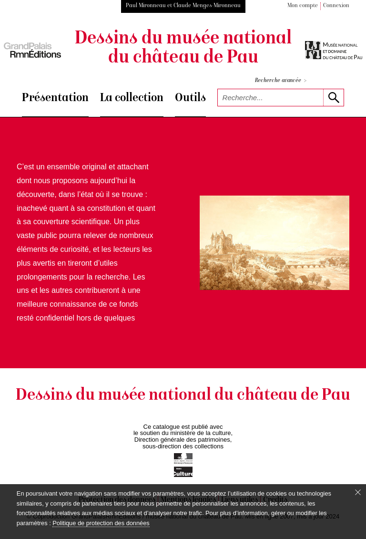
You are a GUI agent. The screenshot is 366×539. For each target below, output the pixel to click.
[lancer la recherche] (333, 97)
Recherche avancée (280, 80)
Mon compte (302, 6)
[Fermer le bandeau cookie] (358, 492)
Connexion (336, 6)
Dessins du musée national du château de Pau (183, 49)
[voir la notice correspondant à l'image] (274, 243)
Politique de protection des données (100, 523)
